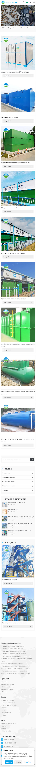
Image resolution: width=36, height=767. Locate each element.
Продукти (10, 28)
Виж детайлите (17, 76)
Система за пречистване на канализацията (13, 253)
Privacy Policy (27, 762)
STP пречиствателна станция (9, 117)
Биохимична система (20, 28)
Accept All (9, 762)
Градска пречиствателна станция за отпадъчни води (15, 162)
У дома (4, 28)
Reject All (18, 762)
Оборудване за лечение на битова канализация (14, 208)
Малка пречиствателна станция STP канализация (15, 72)
